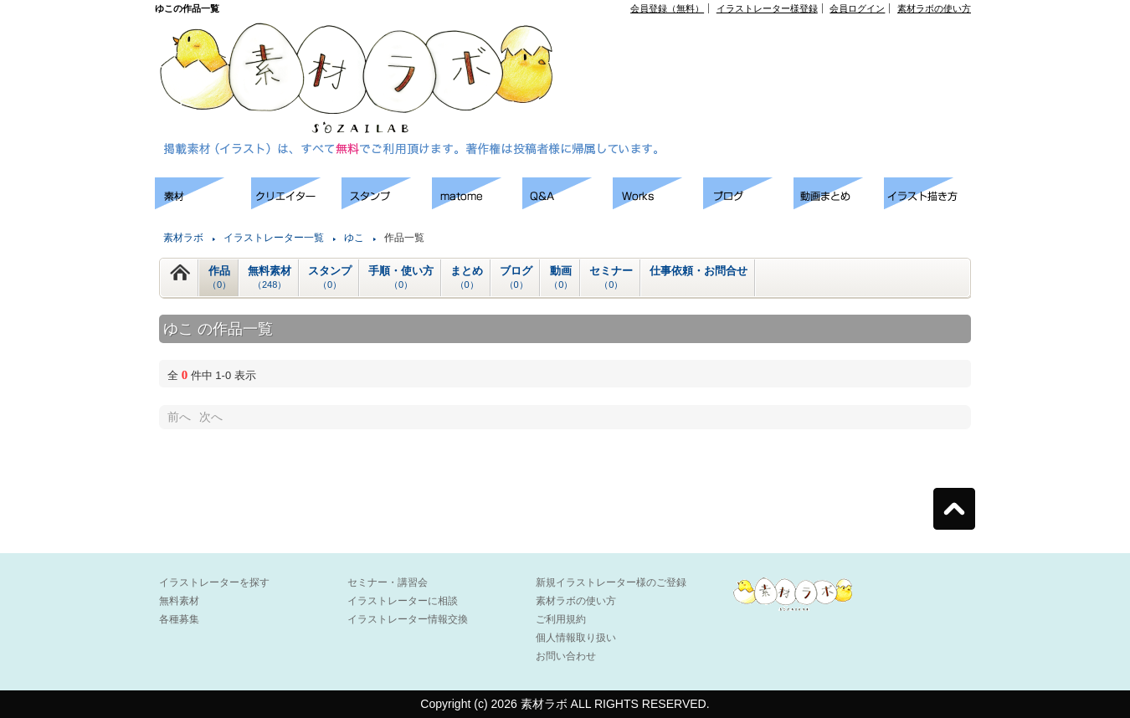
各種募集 (179, 619)
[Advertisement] (779, 51)
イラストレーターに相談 (402, 601)
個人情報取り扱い (576, 638)
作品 (219, 277)
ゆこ (354, 238)
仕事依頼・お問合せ (698, 270)
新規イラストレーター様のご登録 (611, 582)
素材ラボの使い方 (934, 8)
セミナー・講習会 (387, 582)
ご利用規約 (561, 619)
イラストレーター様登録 (767, 8)
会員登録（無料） (667, 8)
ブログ (516, 277)
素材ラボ (183, 238)
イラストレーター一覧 (273, 238)
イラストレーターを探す (214, 582)
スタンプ (330, 277)
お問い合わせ (566, 656)
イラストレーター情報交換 (407, 619)
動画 (561, 277)
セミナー (611, 277)
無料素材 (269, 277)
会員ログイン (857, 8)
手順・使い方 (401, 277)
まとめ (466, 277)
